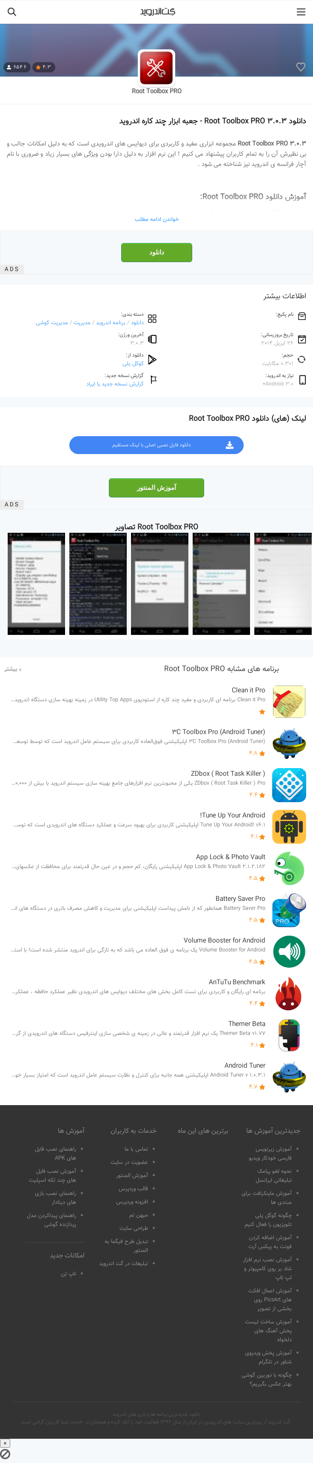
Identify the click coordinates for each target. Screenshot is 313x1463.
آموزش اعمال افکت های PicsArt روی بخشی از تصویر (270, 1300)
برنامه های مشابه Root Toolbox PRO (221, 669)
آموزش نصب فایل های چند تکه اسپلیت (52, 1176)
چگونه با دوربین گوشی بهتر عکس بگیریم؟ (267, 1380)
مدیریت (82, 322)
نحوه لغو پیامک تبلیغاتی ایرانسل (274, 1176)
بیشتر (10, 669)
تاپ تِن (68, 1274)
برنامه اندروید (110, 322)
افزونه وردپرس (132, 1202)
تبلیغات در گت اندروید (123, 1264)
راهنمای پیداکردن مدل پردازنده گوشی (51, 1220)
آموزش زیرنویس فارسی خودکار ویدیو (270, 1154)
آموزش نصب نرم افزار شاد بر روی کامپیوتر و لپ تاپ (267, 1269)
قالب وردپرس (133, 1189)
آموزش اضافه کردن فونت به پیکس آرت (270, 1242)
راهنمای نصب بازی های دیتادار (55, 1198)
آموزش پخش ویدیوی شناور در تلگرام (268, 1357)
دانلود (156, 252)
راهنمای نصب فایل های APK (55, 1154)
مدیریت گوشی (52, 322)
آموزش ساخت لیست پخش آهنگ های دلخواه (268, 1331)
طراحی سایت (134, 1228)
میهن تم (138, 1215)
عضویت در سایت (129, 1162)
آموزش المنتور (156, 487)
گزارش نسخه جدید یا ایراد (115, 384)
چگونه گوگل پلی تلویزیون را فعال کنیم (268, 1220)
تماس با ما (136, 1149)
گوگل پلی (133, 363)
